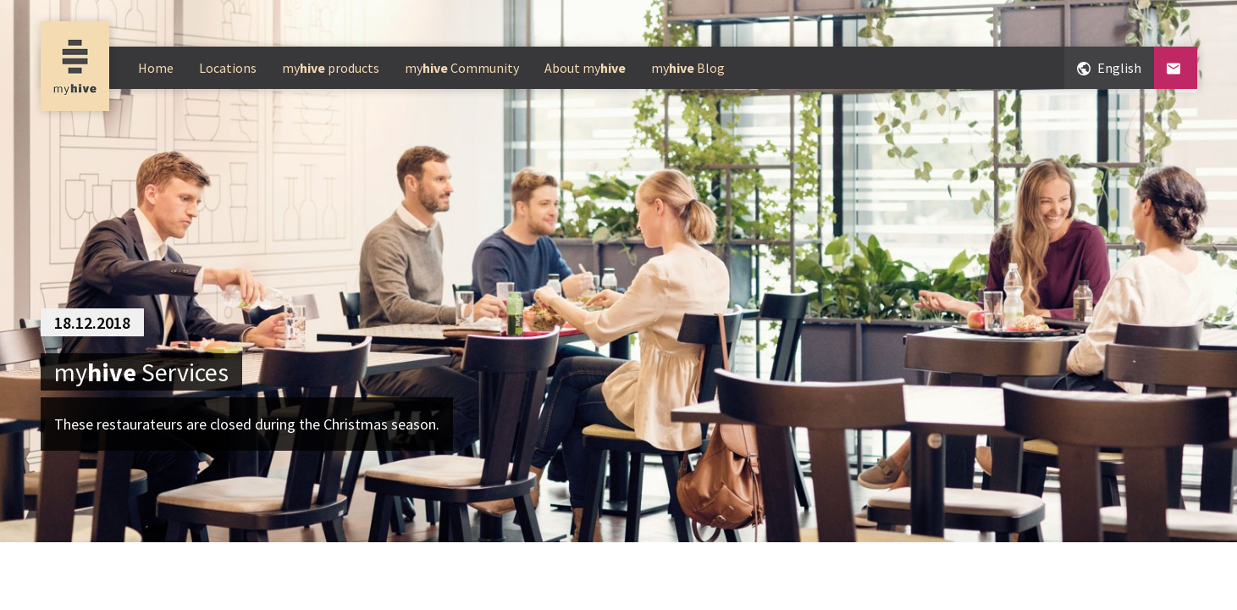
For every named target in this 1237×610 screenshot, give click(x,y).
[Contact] (1175, 68)
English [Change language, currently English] (1109, 67)
